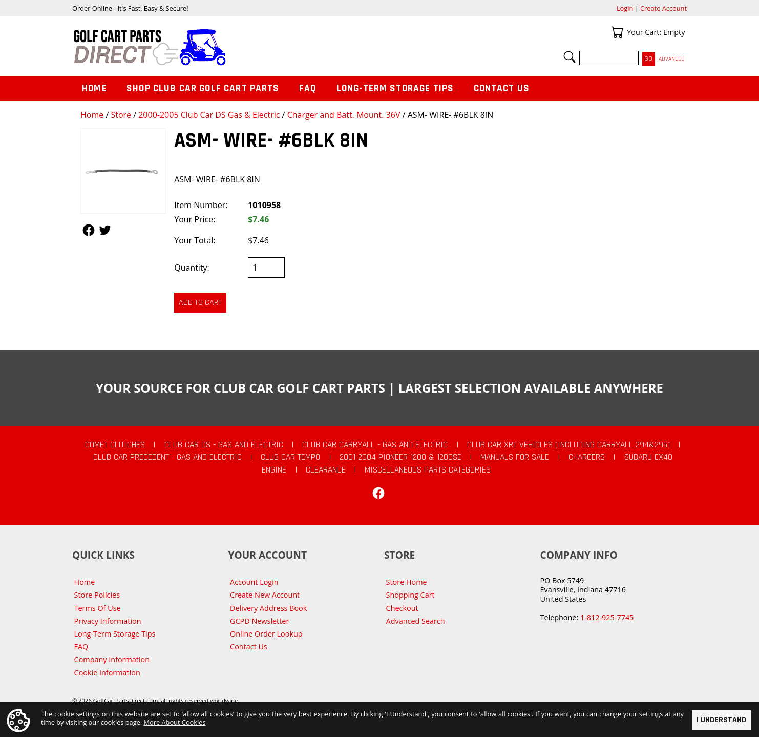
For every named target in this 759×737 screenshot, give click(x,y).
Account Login (254, 582)
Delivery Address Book (268, 608)
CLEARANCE (326, 470)
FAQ (308, 88)
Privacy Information (107, 621)
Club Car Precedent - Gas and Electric (167, 457)
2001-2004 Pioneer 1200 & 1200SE (400, 457)
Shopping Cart (410, 595)
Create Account (663, 8)
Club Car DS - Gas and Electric (223, 445)
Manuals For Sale (514, 457)
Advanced (672, 59)
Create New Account (265, 595)
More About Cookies (175, 722)
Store (121, 114)
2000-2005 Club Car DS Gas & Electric (209, 114)
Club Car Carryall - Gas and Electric (375, 445)
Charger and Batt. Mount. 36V (343, 114)
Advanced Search (415, 621)
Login (625, 8)
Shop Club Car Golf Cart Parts (202, 88)
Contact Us (502, 88)
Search (569, 57)
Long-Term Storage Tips (395, 88)
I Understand (721, 719)
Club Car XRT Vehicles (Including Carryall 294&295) (568, 445)
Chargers (586, 457)
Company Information (112, 659)
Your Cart (617, 32)
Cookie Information (107, 673)
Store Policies (97, 595)
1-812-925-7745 (607, 617)
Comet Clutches (115, 445)
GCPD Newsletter (259, 621)
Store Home (406, 582)
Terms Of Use (97, 608)
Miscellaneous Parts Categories (428, 470)
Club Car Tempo (290, 457)
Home (91, 114)
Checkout (402, 608)
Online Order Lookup (266, 634)
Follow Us (88, 230)
